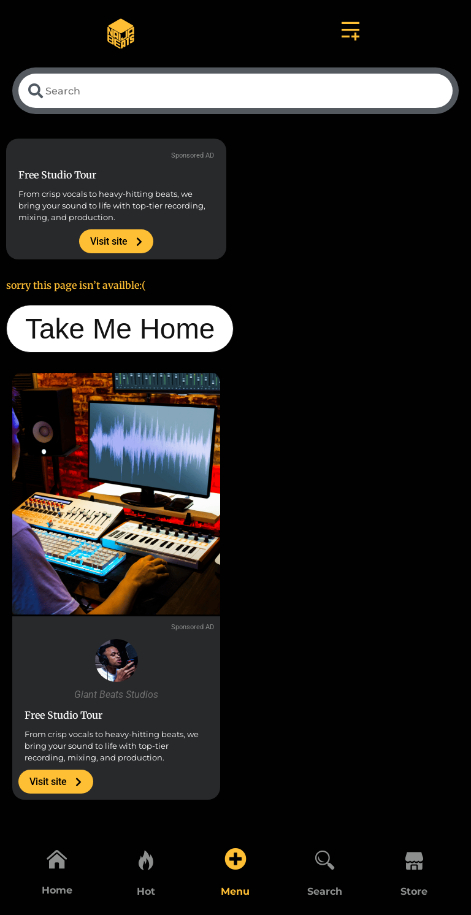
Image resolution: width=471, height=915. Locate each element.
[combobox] (235, 92)
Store (413, 891)
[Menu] (235, 858)
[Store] (414, 858)
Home (57, 891)
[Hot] (146, 858)
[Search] (325, 858)
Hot (146, 891)
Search (324, 891)
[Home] (57, 858)
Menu (235, 891)
